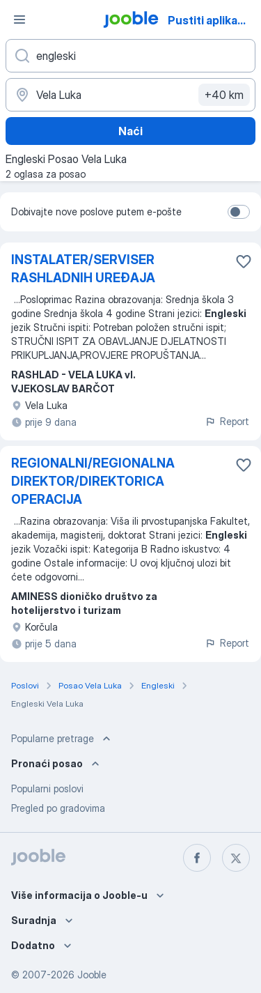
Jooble (91, 974)
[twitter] (236, 858)
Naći (130, 131)
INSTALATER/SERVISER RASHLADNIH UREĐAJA (83, 268)
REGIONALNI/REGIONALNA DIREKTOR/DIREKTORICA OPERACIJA (93, 481)
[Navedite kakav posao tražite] (130, 55)
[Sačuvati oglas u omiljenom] (244, 261)
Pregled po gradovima (58, 808)
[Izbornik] (19, 19)
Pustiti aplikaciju (212, 20)
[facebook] (197, 858)
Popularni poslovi (47, 788)
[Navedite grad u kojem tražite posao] (130, 94)
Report (227, 421)
